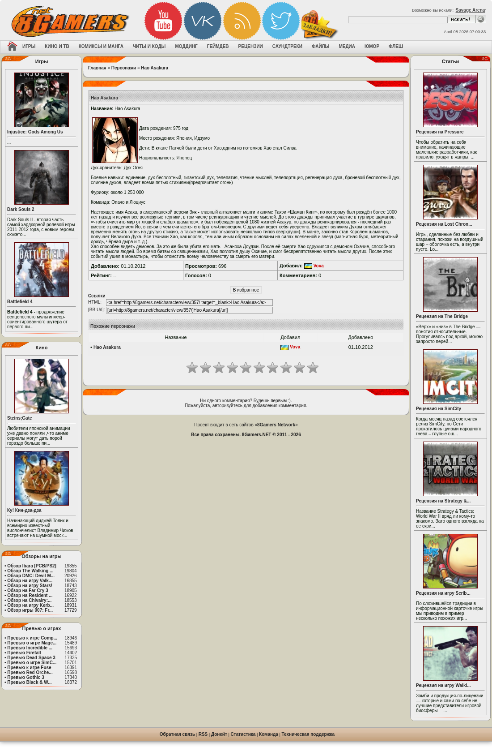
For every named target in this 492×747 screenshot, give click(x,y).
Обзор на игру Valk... (29, 580)
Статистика (243, 734)
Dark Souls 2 (20, 209)
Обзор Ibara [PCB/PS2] (31, 565)
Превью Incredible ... (29, 647)
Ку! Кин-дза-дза (24, 510)
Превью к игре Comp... (32, 637)
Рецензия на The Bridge (442, 316)
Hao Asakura (154, 67)
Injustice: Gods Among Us (35, 131)
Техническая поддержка (308, 734)
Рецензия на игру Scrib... (443, 593)
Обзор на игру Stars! (29, 585)
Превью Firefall (24, 652)
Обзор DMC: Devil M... (31, 575)
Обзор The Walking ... (30, 570)
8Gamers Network (276, 424)
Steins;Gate (19, 418)
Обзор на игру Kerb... (30, 605)
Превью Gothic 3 (25, 677)
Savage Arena (470, 10)
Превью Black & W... (29, 682)
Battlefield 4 (20, 301)
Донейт (219, 734)
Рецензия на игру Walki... (443, 685)
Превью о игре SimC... (31, 662)
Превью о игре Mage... (31, 642)
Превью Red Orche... (29, 672)
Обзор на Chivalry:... (29, 600)
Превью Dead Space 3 (31, 657)
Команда (268, 734)
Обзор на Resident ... (29, 595)
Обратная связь (177, 734)
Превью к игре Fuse (29, 667)
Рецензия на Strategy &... (443, 500)
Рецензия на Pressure (440, 131)
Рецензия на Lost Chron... (444, 224)
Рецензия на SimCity (438, 408)
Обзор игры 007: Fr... (30, 610)
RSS (203, 734)
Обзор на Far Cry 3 (27, 590)
